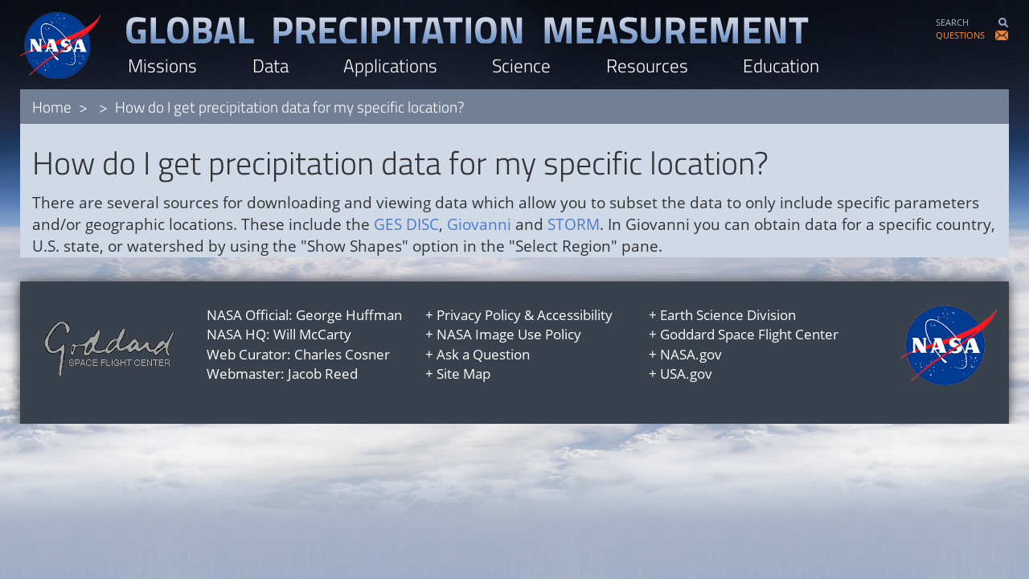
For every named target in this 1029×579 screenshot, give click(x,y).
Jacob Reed (323, 373)
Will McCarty (312, 334)
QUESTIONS (960, 35)
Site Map (463, 373)
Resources (647, 65)
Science (521, 65)
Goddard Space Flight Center (749, 334)
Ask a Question (483, 354)
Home (52, 106)
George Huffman (349, 315)
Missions (162, 65)
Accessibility (575, 315)
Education (781, 65)
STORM (573, 224)
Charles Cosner (342, 354)
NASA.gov (691, 354)
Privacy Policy (479, 315)
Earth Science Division (728, 315)
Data (270, 65)
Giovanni (479, 224)
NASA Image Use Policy (509, 334)
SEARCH (952, 22)
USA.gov (686, 373)
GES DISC (406, 224)
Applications (390, 65)
